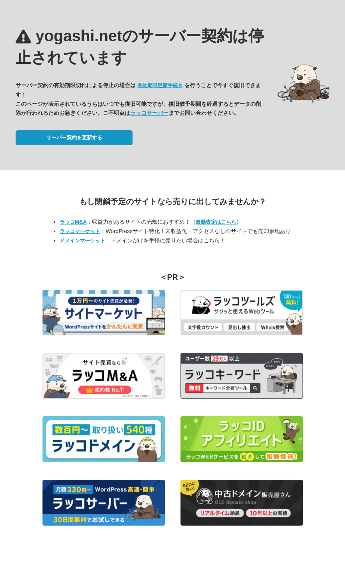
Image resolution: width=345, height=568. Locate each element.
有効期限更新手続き (160, 85)
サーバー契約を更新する (74, 137)
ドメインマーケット (82, 241)
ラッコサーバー (149, 113)
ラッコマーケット (80, 231)
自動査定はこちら (216, 222)
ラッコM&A (73, 222)
